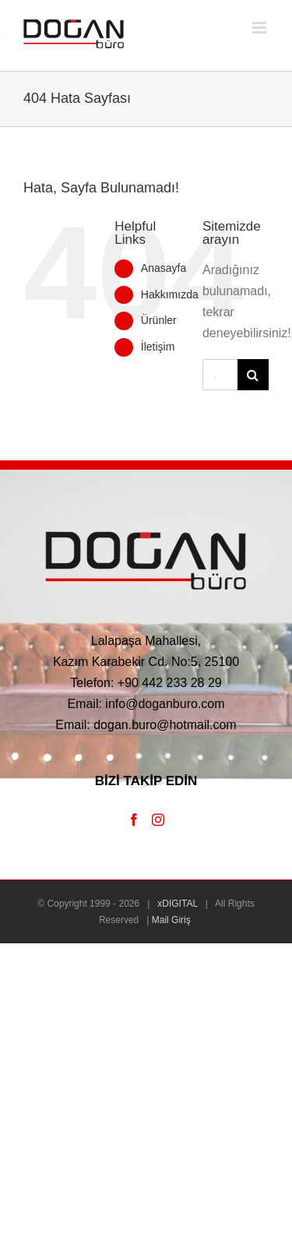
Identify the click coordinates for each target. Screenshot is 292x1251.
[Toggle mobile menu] (260, 27)
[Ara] (253, 374)
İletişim (158, 346)
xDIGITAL (177, 903)
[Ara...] (219, 374)
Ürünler (159, 320)
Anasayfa (163, 268)
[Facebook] (134, 819)
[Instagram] (158, 819)
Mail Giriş (171, 919)
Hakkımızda (170, 294)
